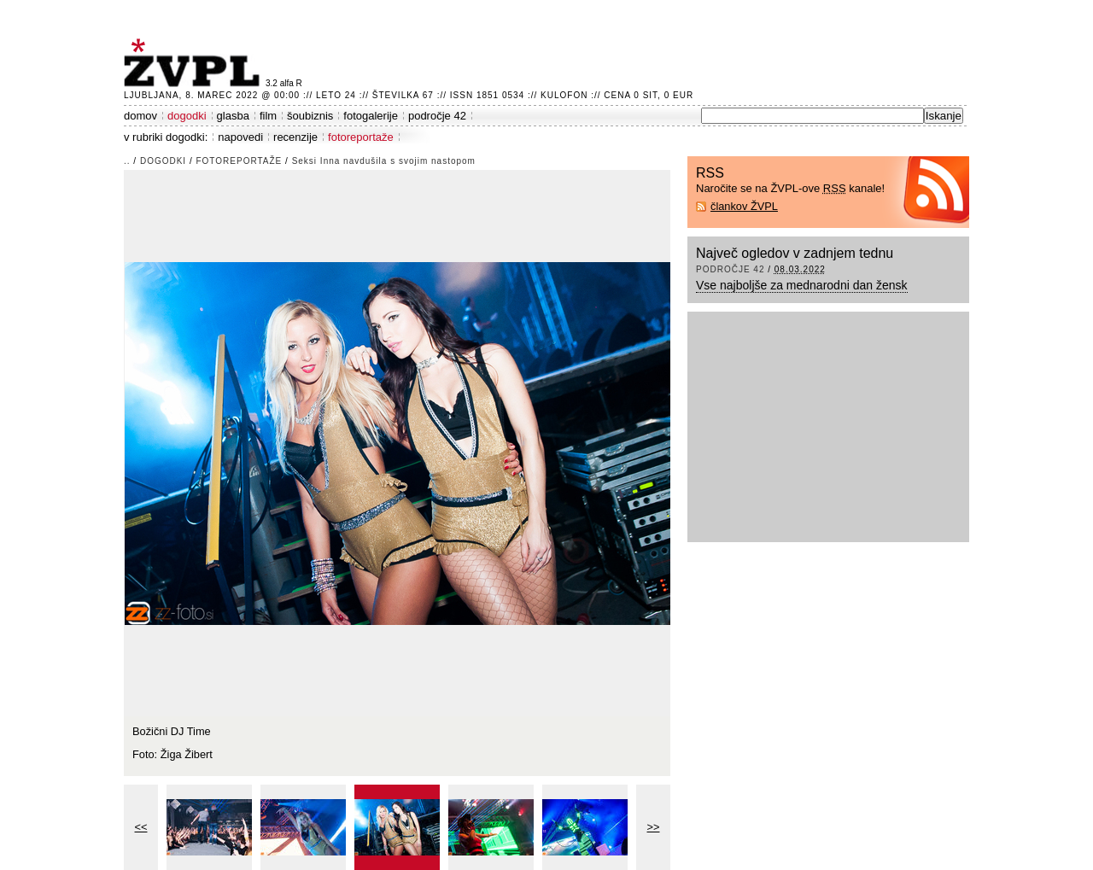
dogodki (187, 115)
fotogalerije (370, 115)
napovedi (240, 137)
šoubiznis (310, 115)
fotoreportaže (361, 137)
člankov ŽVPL (744, 206)
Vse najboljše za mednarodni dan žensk (802, 285)
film (268, 115)
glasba (233, 115)
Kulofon (564, 95)
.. (127, 161)
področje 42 (437, 115)
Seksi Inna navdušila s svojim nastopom (384, 161)
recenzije (295, 137)
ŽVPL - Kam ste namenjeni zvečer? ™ (195, 62)
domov (140, 115)
